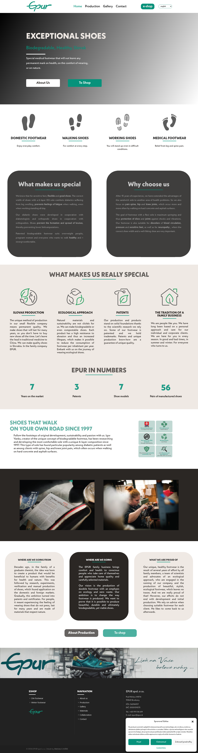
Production (92, 6)
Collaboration (86, 715)
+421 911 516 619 (136, 712)
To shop (85, 83)
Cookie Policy (161, 748)
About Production (81, 633)
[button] (192, 721)
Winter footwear (38, 702)
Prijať (139, 742)
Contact (121, 6)
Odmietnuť (161, 742)
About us (43, 83)
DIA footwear (37, 698)
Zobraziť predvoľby (183, 742)
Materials (84, 710)
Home (78, 6)
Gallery (108, 6)
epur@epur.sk (137, 715)
